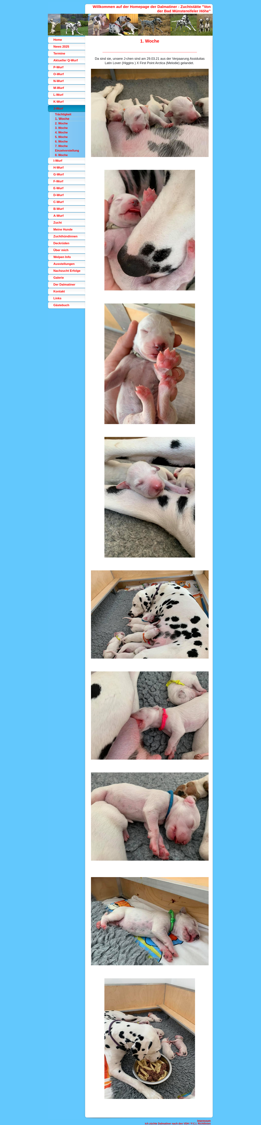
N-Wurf (58, 81)
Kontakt (59, 291)
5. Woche (61, 137)
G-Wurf (58, 174)
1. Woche (62, 119)
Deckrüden (61, 243)
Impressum (204, 1120)
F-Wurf (58, 181)
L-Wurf (58, 95)
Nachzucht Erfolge (66, 271)
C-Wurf (58, 202)
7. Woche (61, 146)
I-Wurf (57, 160)
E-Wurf (58, 188)
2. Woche (61, 123)
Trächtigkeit (63, 114)
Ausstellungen (64, 264)
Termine (59, 53)
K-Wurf (58, 101)
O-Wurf (58, 74)
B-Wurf (58, 209)
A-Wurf (58, 215)
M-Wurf (58, 88)
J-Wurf (58, 108)
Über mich (61, 250)
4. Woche (61, 132)
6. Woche (61, 141)
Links (57, 298)
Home (57, 39)
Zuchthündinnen (65, 236)
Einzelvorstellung (67, 150)
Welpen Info (62, 257)
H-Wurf (58, 167)
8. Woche (61, 155)
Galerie (58, 277)
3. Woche (61, 127)
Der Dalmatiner (64, 284)
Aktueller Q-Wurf (65, 60)
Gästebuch (61, 305)
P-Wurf (58, 67)
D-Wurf (58, 195)
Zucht (57, 222)
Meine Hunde (63, 229)
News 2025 (61, 46)
